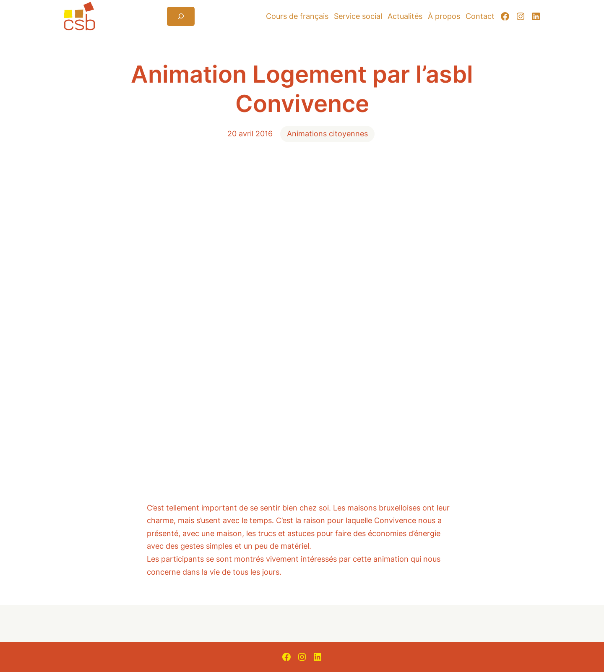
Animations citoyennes (327, 133)
